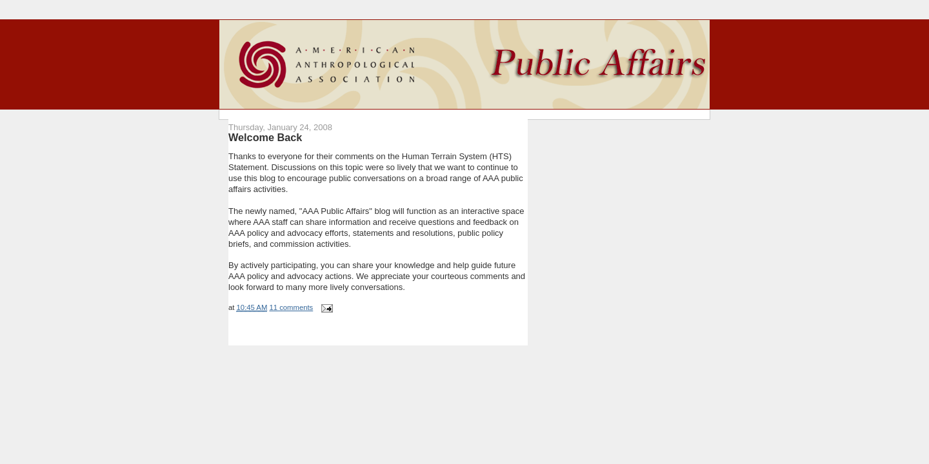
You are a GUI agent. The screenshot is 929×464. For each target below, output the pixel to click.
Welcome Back (265, 137)
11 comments (291, 307)
